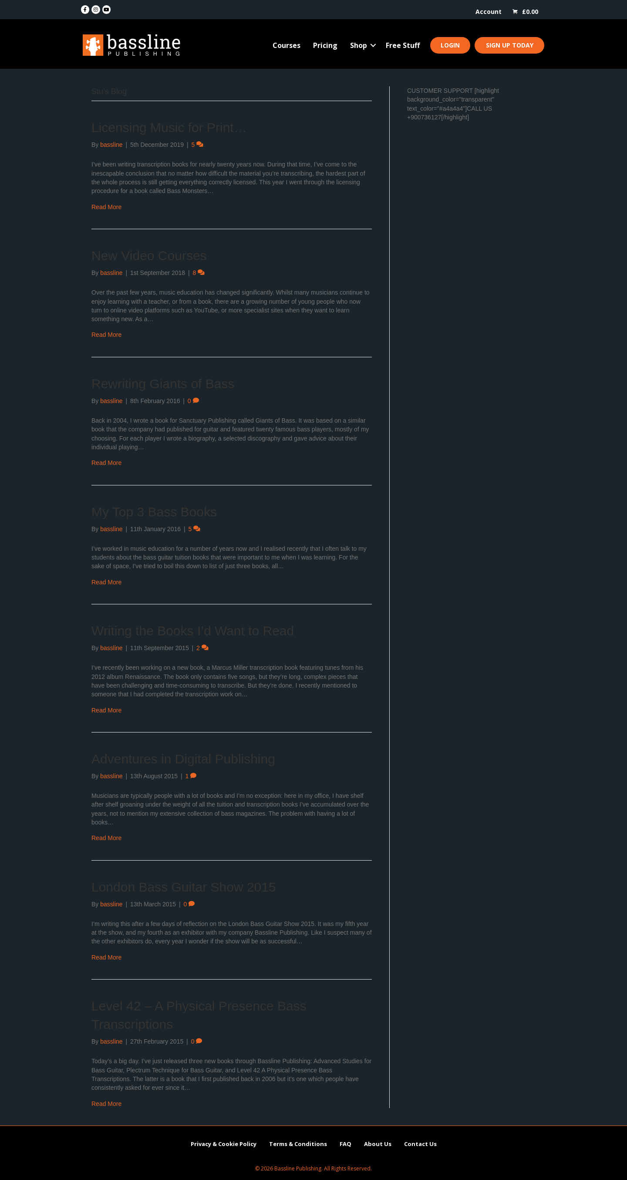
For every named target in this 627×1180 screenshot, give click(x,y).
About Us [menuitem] (377, 1144)
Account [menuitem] (488, 11)
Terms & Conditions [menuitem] (298, 1144)
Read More (106, 206)
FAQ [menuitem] (345, 1144)
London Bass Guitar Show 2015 (183, 887)
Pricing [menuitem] (325, 45)
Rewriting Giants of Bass (162, 383)
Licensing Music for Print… (169, 127)
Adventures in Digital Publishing (183, 759)
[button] (373, 45)
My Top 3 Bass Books (154, 512)
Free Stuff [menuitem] (403, 45)
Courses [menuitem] (286, 45)
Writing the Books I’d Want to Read (192, 631)
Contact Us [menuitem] (420, 1144)
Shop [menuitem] (358, 45)
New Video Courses (149, 255)
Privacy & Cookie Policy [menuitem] (223, 1144)
